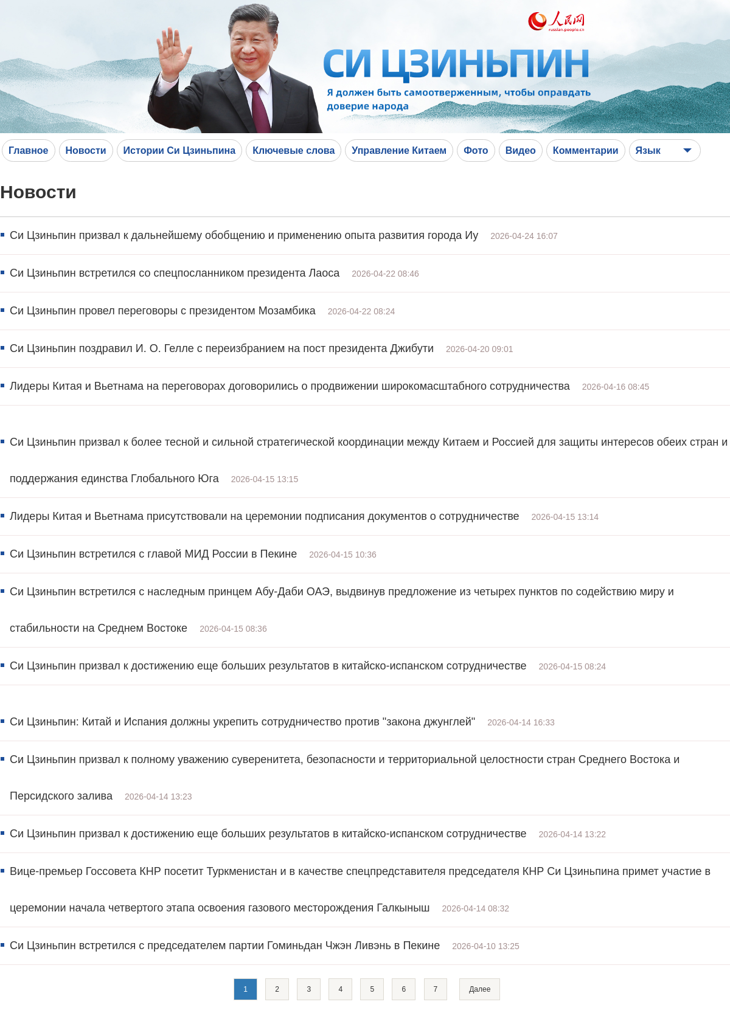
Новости (86, 150)
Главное (29, 150)
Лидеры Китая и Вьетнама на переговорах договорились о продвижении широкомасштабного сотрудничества (290, 386)
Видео (521, 150)
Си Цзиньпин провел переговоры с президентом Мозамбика (163, 311)
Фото (476, 150)
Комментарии (586, 150)
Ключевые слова (293, 150)
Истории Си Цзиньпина (179, 150)
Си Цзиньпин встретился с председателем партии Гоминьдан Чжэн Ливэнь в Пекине (225, 945)
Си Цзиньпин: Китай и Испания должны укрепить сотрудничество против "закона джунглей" (242, 722)
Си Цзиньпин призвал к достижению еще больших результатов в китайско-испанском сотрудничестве (268, 666)
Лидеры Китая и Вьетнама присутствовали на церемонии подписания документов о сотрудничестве (265, 516)
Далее (479, 989)
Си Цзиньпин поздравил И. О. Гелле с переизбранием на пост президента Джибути (222, 348)
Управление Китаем (399, 150)
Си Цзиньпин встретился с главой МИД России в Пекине (153, 554)
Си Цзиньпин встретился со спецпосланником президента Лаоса (174, 273)
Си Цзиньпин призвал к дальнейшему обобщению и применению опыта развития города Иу (244, 235)
